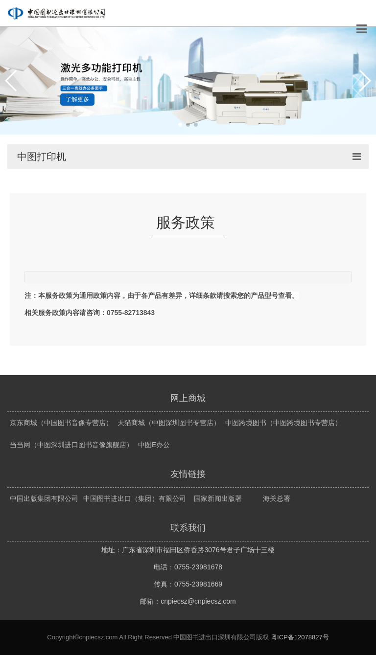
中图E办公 (154, 445)
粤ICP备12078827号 (300, 637)
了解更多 (77, 99)
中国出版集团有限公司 (44, 498)
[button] (11, 80)
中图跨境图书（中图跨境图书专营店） (283, 423)
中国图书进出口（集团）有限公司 (134, 498)
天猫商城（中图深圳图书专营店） (169, 423)
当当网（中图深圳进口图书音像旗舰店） (71, 445)
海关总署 (276, 498)
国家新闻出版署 (218, 498)
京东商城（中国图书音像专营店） (61, 423)
